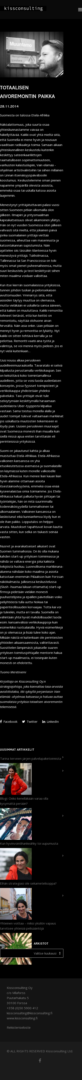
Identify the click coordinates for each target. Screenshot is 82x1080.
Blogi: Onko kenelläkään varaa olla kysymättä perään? (24, 801)
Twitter (30, 721)
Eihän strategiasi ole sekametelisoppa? (28, 883)
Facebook (8, 721)
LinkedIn (50, 721)
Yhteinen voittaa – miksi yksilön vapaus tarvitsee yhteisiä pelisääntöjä (28, 925)
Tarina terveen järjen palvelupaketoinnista (30, 758)
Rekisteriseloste (19, 1027)
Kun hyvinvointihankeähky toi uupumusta (29, 843)
